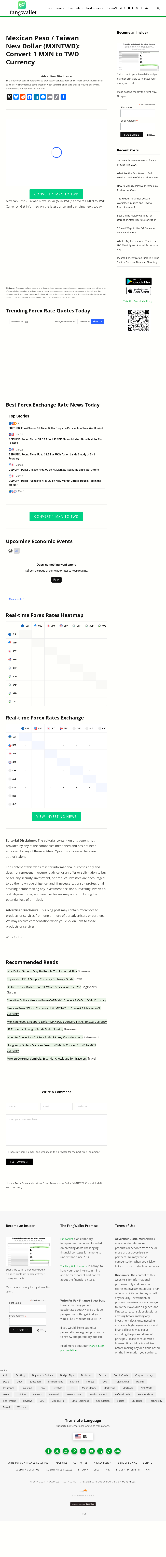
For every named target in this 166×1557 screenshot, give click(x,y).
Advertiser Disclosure (56, 76)
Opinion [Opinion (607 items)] (21, 1405)
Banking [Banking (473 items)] (20, 1385)
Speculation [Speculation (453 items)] (103, 1411)
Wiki (139, 1482)
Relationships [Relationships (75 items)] (145, 1405)
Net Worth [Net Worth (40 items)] (147, 1398)
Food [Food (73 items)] (104, 1392)
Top (83, 1533)
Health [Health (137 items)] (140, 1392)
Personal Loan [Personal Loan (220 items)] (74, 1405)
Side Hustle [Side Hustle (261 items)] (58, 1411)
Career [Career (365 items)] (102, 1385)
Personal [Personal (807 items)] (54, 1405)
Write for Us (14, 937)
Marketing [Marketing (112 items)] (109, 1398)
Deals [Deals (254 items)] (6, 1392)
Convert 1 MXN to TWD (56, 194)
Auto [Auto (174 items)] (5, 1385)
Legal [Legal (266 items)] (42, 1398)
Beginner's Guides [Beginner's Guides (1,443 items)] (42, 1385)
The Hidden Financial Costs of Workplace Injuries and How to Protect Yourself (134, 203)
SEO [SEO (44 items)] (42, 1411)
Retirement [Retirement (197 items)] (9, 1411)
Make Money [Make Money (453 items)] (89, 1398)
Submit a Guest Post (49, 1482)
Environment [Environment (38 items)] (55, 1392)
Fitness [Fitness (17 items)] (90, 1392)
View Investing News (56, 816)
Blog (126, 1482)
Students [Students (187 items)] (137, 1411)
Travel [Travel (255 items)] (6, 1417)
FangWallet (67, 1249)
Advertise (68, 1475)
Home (9, 1193)
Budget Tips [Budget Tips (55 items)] (67, 1385)
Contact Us (89, 1475)
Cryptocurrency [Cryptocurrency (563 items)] (144, 1385)
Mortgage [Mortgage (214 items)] (128, 1398)
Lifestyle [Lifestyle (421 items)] (57, 1398)
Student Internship (78, 1489)
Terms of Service (142, 1475)
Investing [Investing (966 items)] (27, 1398)
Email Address (129, 120)
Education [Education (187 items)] (35, 1392)
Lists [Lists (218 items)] (72, 1398)
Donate (23, 1482)
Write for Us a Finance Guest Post (31, 1475)
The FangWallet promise (75, 1276)
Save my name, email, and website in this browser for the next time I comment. (55, 1162)
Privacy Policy (114, 1475)
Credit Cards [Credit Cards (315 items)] (121, 1385)
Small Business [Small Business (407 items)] (80, 1411)
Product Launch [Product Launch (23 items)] (98, 1405)
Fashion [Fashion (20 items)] (74, 1392)
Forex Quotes (22, 1193)
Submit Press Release (85, 1482)
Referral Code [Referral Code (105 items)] (122, 1405)
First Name (126, 107)
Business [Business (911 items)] (86, 1385)
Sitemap (111, 1482)
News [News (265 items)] (6, 1405)
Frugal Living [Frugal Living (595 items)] (122, 1392)
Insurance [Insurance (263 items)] (8, 1398)
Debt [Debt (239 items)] (19, 1392)
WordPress (129, 1501)
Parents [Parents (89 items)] (37, 1405)
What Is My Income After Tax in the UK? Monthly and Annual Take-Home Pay (137, 245)
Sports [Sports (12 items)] (120, 1411)
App (100, 1489)
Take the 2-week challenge (138, 301)
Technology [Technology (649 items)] (155, 1411)
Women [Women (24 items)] (21, 1417)
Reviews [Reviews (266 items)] (27, 1411)
